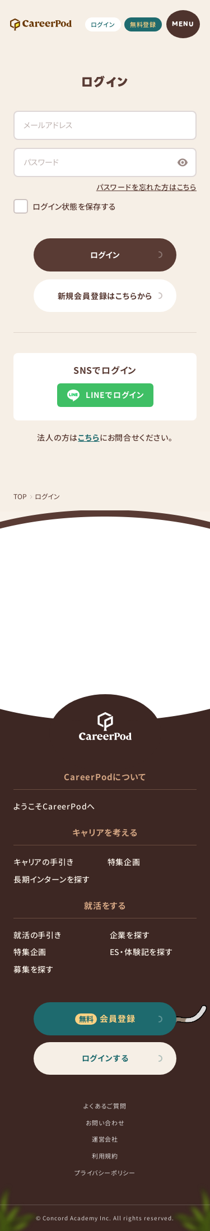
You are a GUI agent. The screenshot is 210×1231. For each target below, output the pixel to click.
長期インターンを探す (51, 879)
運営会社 (105, 1138)
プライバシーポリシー (105, 1172)
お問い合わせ (105, 1122)
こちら (88, 437)
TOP (20, 496)
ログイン (103, 24)
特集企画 (124, 861)
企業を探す (130, 934)
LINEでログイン (105, 395)
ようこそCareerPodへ (54, 806)
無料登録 (143, 24)
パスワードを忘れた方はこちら (146, 187)
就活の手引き (37, 934)
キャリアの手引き (43, 861)
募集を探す (33, 969)
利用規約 (105, 1155)
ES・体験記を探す (141, 951)
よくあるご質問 (105, 1105)
